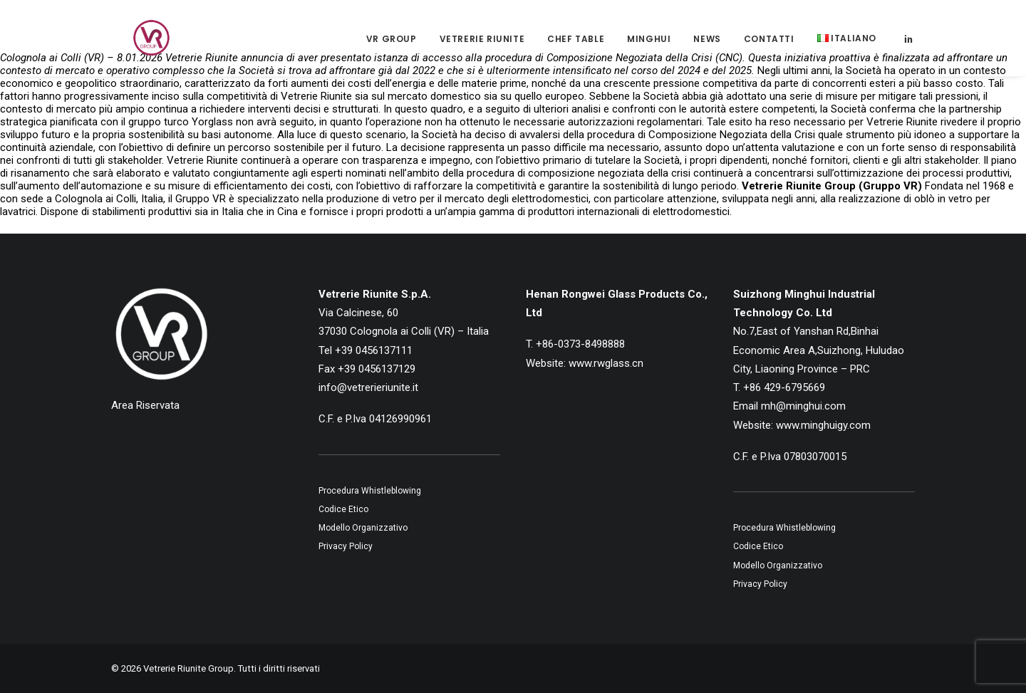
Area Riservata (145, 405)
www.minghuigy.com (823, 425)
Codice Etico (343, 509)
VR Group (391, 45)
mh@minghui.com (803, 406)
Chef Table (575, 45)
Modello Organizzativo (363, 528)
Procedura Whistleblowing (369, 491)
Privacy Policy (345, 546)
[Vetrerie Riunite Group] (135, 44)
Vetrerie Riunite (482, 45)
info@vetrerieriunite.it (368, 387)
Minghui (648, 45)
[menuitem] (391, 45)
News (706, 45)
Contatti (769, 45)
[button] (908, 44)
